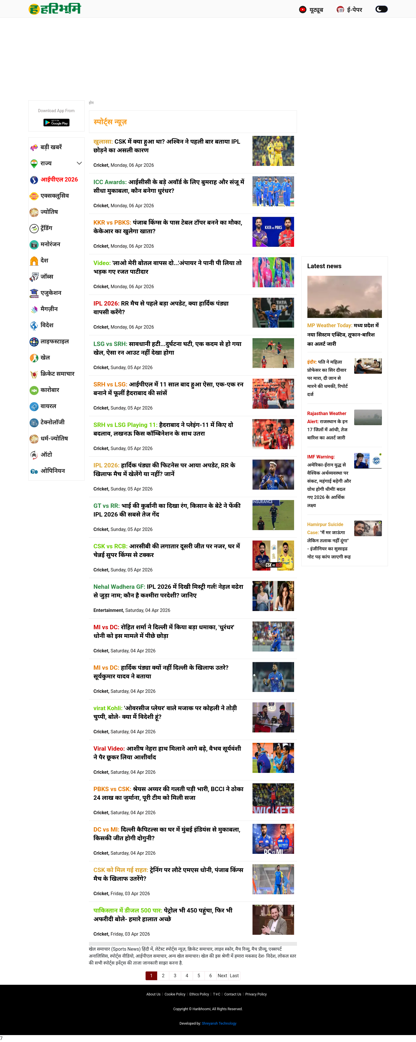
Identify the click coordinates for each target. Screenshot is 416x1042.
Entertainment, (132, 610)
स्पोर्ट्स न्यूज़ (110, 122)
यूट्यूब (311, 9)
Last (234, 975)
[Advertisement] (208, 56)
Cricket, (124, 165)
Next (222, 975)
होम (91, 103)
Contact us (232, 994)
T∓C (216, 994)
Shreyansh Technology (219, 1023)
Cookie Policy (175, 994)
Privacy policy (256, 994)
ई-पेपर (349, 9)
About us (153, 994)
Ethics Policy (199, 994)
